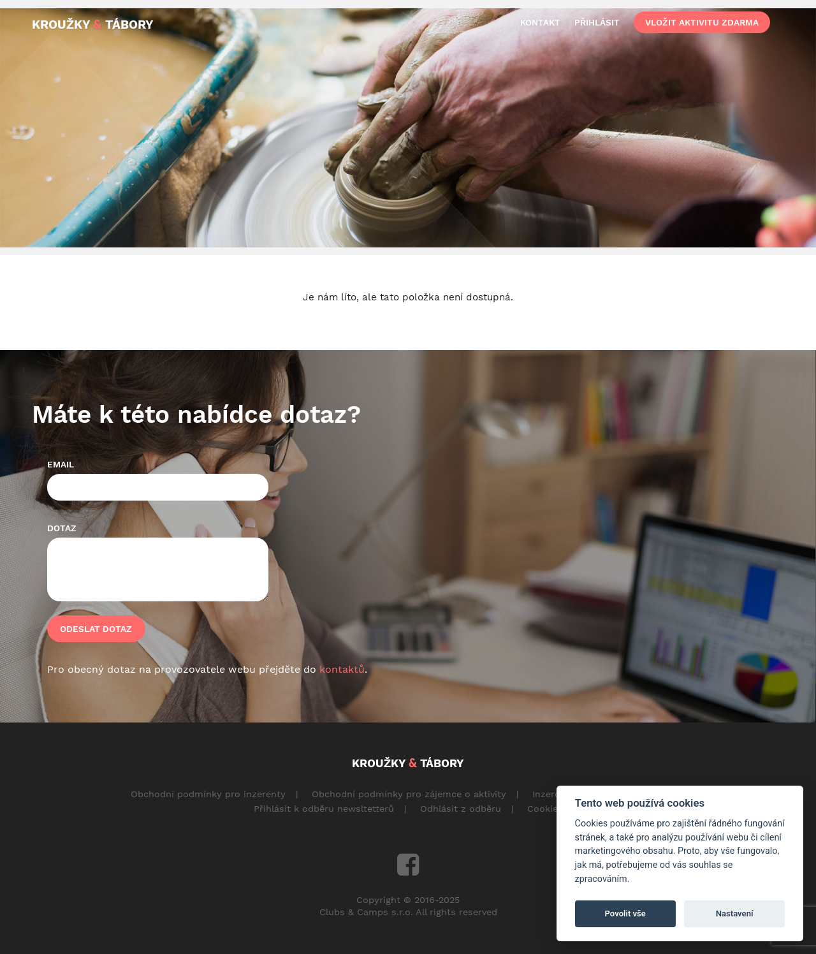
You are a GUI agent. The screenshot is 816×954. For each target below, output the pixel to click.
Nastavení (735, 913)
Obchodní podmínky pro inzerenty (208, 794)
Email (60, 464)
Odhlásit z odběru (460, 809)
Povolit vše (625, 913)
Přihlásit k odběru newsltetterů (324, 809)
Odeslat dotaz (96, 629)
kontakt (540, 22)
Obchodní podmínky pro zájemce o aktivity (409, 794)
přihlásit (597, 22)
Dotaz (61, 528)
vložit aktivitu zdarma (702, 22)
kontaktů (342, 669)
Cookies (545, 809)
